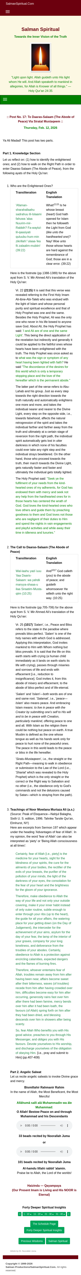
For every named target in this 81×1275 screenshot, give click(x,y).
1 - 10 (27, 1214)
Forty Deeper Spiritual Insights (44, 1230)
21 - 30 (49, 1214)
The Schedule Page (44, 1223)
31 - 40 (60, 1214)
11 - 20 (38, 1214)
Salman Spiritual (58, 1241)
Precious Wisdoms (32, 1241)
